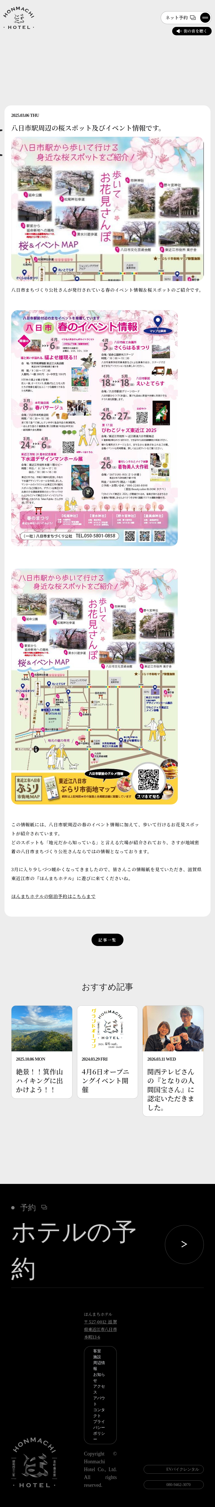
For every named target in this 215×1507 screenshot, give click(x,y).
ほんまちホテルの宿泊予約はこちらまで (53, 896)
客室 (97, 1351)
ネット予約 (180, 17)
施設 (97, 1357)
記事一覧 (107, 940)
